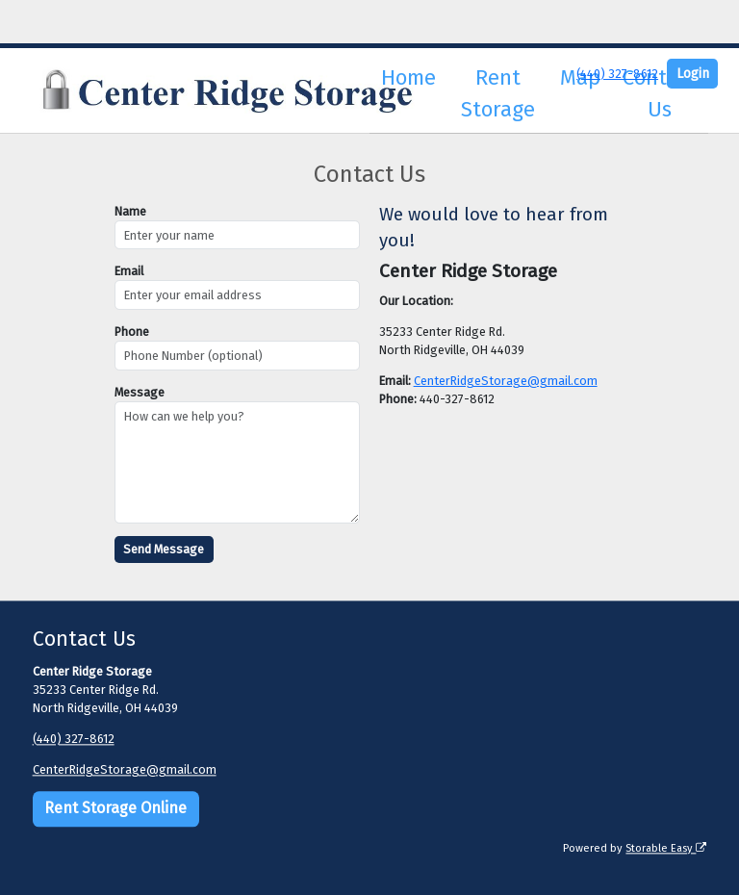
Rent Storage (498, 93)
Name (130, 211)
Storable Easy (665, 849)
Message (140, 392)
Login (692, 73)
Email (129, 271)
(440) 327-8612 (617, 73)
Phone (132, 331)
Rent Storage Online (115, 809)
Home (408, 77)
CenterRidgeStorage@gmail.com (506, 380)
